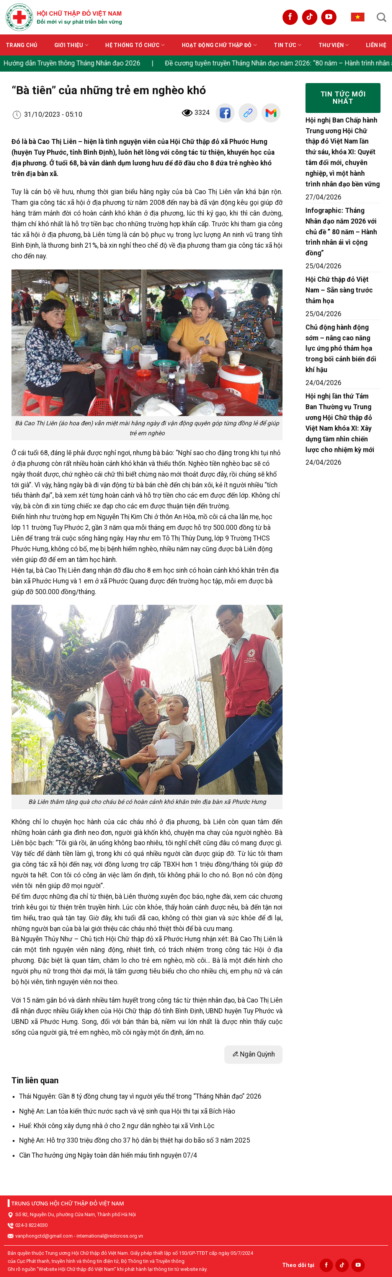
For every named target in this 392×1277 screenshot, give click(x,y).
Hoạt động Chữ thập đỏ (219, 45)
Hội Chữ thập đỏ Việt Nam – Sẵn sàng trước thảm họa (339, 290)
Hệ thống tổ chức (135, 45)
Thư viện (333, 45)
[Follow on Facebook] (290, 17)
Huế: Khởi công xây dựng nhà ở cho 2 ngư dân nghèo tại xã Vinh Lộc (116, 1126)
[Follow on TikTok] (309, 17)
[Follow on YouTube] (328, 17)
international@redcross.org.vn (110, 1236)
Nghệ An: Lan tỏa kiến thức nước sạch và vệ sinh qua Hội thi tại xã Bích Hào (127, 1111)
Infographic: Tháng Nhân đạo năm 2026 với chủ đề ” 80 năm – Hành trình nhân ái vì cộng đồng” (341, 232)
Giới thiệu (71, 45)
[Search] (381, 17)
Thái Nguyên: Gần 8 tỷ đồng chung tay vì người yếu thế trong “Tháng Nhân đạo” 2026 (140, 1096)
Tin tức (287, 45)
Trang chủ (22, 45)
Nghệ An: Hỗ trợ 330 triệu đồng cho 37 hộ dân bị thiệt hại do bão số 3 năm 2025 (134, 1140)
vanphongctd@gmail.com (44, 1236)
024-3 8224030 (31, 1225)
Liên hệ (376, 45)
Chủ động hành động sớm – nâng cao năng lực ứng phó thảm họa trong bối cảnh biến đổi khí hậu (340, 348)
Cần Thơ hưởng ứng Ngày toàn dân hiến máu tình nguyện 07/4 (108, 1155)
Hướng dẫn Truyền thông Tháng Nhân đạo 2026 (74, 63)
